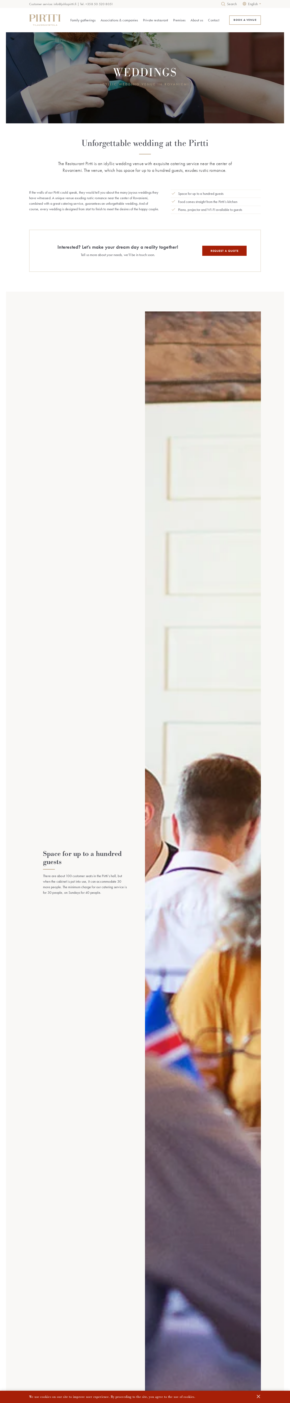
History (152, 1336)
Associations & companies (119, 20)
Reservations (212, 1329)
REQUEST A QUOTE (224, 251)
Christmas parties (108, 1345)
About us (197, 20)
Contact (213, 20)
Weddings (55, 1336)
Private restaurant (155, 20)
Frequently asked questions (164, 1348)
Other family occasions (62, 1360)
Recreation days (107, 1351)
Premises (179, 20)
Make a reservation (209, 1336)
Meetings (103, 1339)
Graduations (56, 1354)
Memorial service (59, 1342)
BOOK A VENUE (245, 20)
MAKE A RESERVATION (145, 1099)
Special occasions (59, 1348)
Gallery (152, 1342)
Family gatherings (83, 20)
